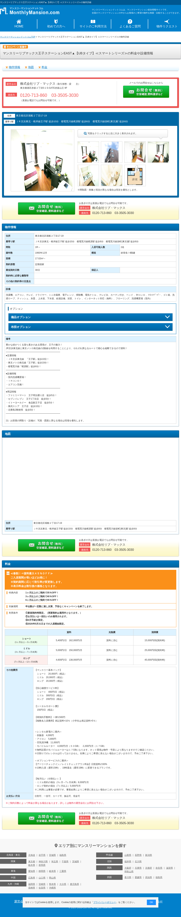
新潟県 (148, 855)
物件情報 (14, 67)
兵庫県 (138, 868)
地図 (31, 67)
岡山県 (52, 877)
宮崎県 (42, 884)
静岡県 (42, 871)
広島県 (31, 877)
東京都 (31, 861)
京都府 (148, 868)
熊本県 (52, 884)
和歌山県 (128, 871)
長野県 (138, 855)
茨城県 (75, 861)
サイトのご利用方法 (93, 26)
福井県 (127, 861)
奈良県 (159, 868)
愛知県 (31, 871)
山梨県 (127, 855)
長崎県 (31, 887)
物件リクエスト (167, 26)
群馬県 (42, 865)
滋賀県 (169, 868)
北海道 (31, 855)
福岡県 (31, 884)
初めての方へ (56, 26)
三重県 (62, 871)
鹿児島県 (74, 884)
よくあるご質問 (130, 26)
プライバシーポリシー (105, 902)
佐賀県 (42, 887)
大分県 (62, 884)
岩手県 (42, 855)
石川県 (138, 861)
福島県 (62, 855)
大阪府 (127, 868)
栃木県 (31, 865)
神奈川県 (43, 861)
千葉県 (65, 861)
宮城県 (52, 855)
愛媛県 (138, 877)
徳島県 (159, 877)
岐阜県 (52, 871)
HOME (19, 26)
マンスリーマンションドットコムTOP (17, 37)
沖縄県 (52, 887)
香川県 (127, 877)
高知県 (148, 877)
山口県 (42, 877)
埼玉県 (54, 861)
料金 (44, 67)
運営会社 (20, 901)
